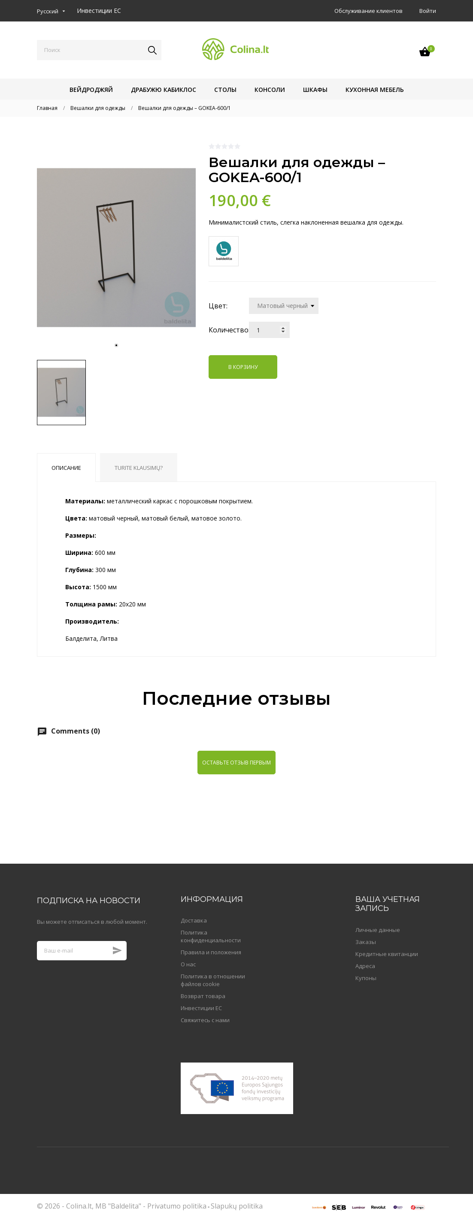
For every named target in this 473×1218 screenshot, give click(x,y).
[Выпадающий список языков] (51, 11)
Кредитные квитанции (386, 954)
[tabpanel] (116, 247)
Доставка (194, 920)
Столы (225, 89)
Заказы (365, 942)
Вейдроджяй (91, 89)
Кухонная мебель (375, 89)
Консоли (270, 89)
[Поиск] (99, 50)
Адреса (365, 966)
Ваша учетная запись (387, 904)
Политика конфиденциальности (211, 936)
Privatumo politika (176, 1206)
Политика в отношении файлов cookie (213, 980)
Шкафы (315, 89)
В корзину (243, 367)
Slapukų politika (237, 1206)
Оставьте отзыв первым (236, 762)
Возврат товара (203, 996)
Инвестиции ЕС (99, 10)
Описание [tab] (66, 468)
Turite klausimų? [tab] (139, 468)
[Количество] (269, 330)
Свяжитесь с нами (205, 1020)
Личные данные (377, 930)
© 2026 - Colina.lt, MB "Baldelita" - (92, 1206)
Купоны (365, 978)
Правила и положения (211, 952)
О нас (188, 964)
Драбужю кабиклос (163, 89)
